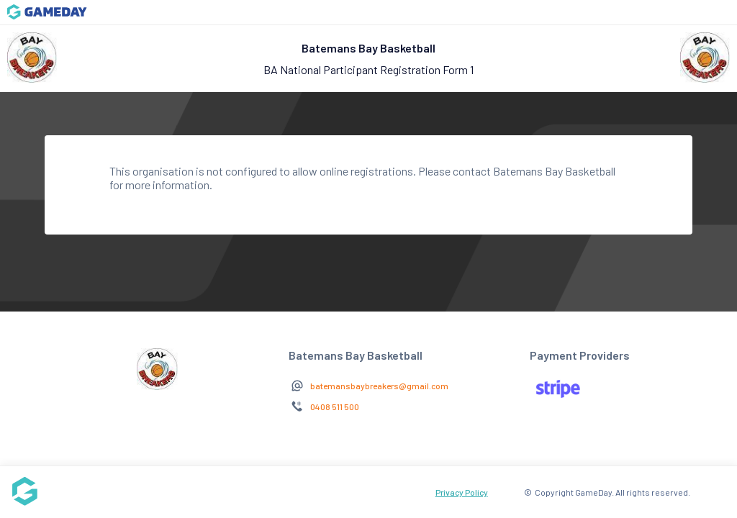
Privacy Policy (461, 492)
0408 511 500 (334, 406)
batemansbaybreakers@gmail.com (379, 386)
